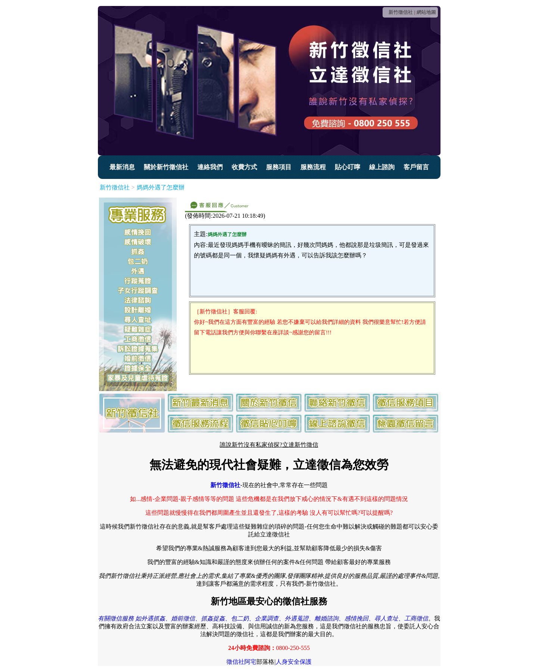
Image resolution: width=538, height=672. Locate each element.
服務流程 (313, 167)
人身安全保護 (294, 662)
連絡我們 (210, 167)
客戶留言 (416, 167)
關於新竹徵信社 (166, 167)
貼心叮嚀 (347, 167)
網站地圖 (426, 12)
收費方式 (244, 167)
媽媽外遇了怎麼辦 (161, 187)
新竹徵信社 (401, 12)
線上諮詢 (382, 167)
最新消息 (122, 167)
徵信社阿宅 (241, 662)
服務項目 (278, 167)
